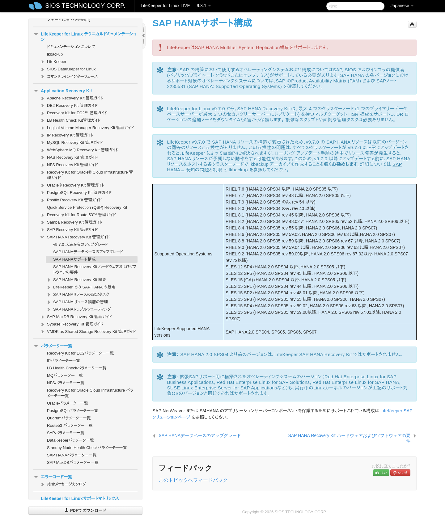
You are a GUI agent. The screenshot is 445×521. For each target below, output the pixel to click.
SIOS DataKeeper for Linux (68, 69)
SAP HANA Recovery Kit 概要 (76, 280)
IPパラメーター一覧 (63, 360)
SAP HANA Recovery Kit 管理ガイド (75, 237)
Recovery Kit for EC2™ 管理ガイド (74, 113)
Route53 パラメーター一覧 (70, 425)
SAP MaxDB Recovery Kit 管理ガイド (76, 317)
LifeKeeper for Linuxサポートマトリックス (80, 498)
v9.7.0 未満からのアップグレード (80, 244)
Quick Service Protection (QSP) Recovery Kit (87, 207)
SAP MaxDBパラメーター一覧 (73, 462)
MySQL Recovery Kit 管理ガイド (71, 142)
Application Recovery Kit (62, 91)
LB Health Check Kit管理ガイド (70, 120)
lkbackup (55, 54)
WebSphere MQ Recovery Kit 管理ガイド (79, 150)
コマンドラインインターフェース (69, 76)
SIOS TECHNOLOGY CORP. (85, 5)
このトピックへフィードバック (193, 480)
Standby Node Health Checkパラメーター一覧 (87, 447)
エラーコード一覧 (52, 477)
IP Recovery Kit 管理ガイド (67, 135)
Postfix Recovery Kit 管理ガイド (71, 200)
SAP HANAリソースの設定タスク (77, 294)
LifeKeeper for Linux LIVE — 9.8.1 (175, 5)
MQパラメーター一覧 (65, 375)
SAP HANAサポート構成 (74, 259)
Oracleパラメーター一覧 (67, 403)
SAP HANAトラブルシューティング (78, 309)
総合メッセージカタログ (63, 484)
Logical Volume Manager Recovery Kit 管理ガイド (87, 128)
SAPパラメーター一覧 (65, 433)
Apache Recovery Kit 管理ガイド (72, 98)
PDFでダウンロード (85, 510)
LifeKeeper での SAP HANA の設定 (81, 287)
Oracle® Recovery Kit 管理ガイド (72, 185)
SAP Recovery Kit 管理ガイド (69, 229)
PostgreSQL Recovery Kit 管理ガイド (76, 192)
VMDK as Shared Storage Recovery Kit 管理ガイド (88, 331)
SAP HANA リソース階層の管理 (77, 302)
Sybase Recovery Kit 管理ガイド (71, 324)
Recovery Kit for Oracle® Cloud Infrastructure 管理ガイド (86, 174)
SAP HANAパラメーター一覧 (71, 455)
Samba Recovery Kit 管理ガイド (71, 222)
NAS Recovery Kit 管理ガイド (69, 157)
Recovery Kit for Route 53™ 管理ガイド (78, 215)
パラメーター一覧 (52, 346)
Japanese (401, 5)
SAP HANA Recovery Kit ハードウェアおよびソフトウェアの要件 (94, 269)
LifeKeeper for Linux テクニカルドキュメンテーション (84, 36)
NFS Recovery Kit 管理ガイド (69, 165)
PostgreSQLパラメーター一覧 (72, 410)
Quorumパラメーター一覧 (69, 418)
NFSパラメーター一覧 (65, 382)
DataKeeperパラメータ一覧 (70, 440)
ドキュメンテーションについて (71, 46)
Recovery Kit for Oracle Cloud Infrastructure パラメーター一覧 (90, 393)
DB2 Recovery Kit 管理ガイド (69, 105)
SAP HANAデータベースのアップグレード (88, 252)
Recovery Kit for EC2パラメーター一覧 (80, 353)
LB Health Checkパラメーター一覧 (76, 368)
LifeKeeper (53, 61)
